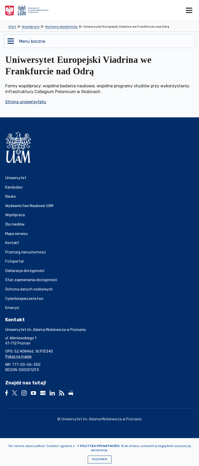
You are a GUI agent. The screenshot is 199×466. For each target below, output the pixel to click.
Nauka (10, 196)
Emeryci (12, 308)
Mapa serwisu (16, 234)
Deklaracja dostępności (24, 271)
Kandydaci (14, 187)
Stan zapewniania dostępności (31, 280)
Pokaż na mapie (18, 356)
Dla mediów (15, 224)
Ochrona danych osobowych (29, 289)
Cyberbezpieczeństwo (24, 298)
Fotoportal (14, 261)
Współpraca (15, 215)
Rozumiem (99, 459)
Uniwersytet (15, 178)
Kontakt (12, 243)
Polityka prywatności (100, 446)
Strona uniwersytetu (25, 101)
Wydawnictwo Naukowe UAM (29, 206)
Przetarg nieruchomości (25, 252)
